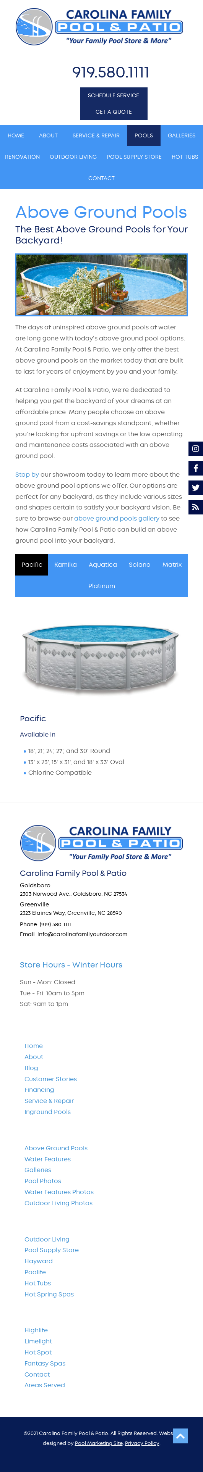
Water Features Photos (59, 1192)
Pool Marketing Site (99, 1443)
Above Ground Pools (56, 1148)
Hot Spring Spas (49, 1294)
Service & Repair (49, 1101)
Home (33, 1046)
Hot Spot (38, 1352)
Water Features (47, 1159)
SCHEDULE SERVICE (113, 95)
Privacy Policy (142, 1443)
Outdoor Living (47, 1239)
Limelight (38, 1341)
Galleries (37, 1170)
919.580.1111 (110, 71)
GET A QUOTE (114, 111)
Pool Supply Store (51, 1250)
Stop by (27, 475)
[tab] (31, 565)
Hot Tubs (37, 1283)
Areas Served (44, 1385)
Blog (31, 1068)
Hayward (38, 1261)
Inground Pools (47, 1112)
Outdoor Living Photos (58, 1203)
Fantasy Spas (44, 1363)
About (33, 1057)
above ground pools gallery (116, 518)
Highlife (36, 1330)
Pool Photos (42, 1181)
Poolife (35, 1272)
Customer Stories (50, 1079)
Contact (37, 1374)
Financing (39, 1090)
